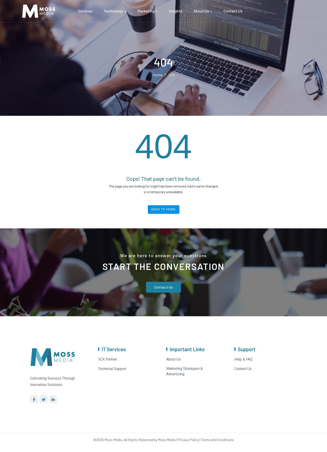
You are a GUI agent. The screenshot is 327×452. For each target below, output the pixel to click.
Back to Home (163, 209)
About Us (201, 11)
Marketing (146, 11)
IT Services (114, 349)
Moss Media (113, 439)
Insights (175, 11)
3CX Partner (107, 359)
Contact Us (232, 11)
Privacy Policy (188, 439)
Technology (113, 11)
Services (85, 11)
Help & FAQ (243, 359)
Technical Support (112, 369)
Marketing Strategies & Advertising (184, 371)
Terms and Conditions (217, 439)
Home (158, 74)
